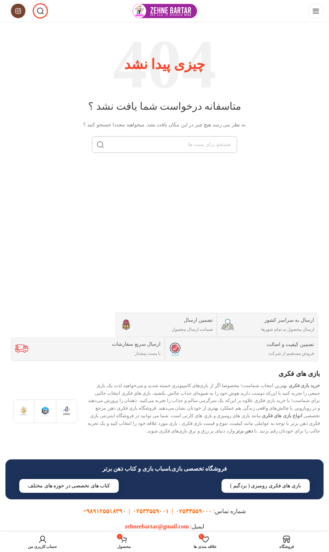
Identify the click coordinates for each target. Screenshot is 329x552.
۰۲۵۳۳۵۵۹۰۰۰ (194, 514)
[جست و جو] (40, 11)
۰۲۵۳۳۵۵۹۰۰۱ (151, 514)
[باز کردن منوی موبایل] (316, 11)
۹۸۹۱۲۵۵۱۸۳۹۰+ (104, 514)
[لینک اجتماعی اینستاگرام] (18, 11)
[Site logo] (164, 10)
